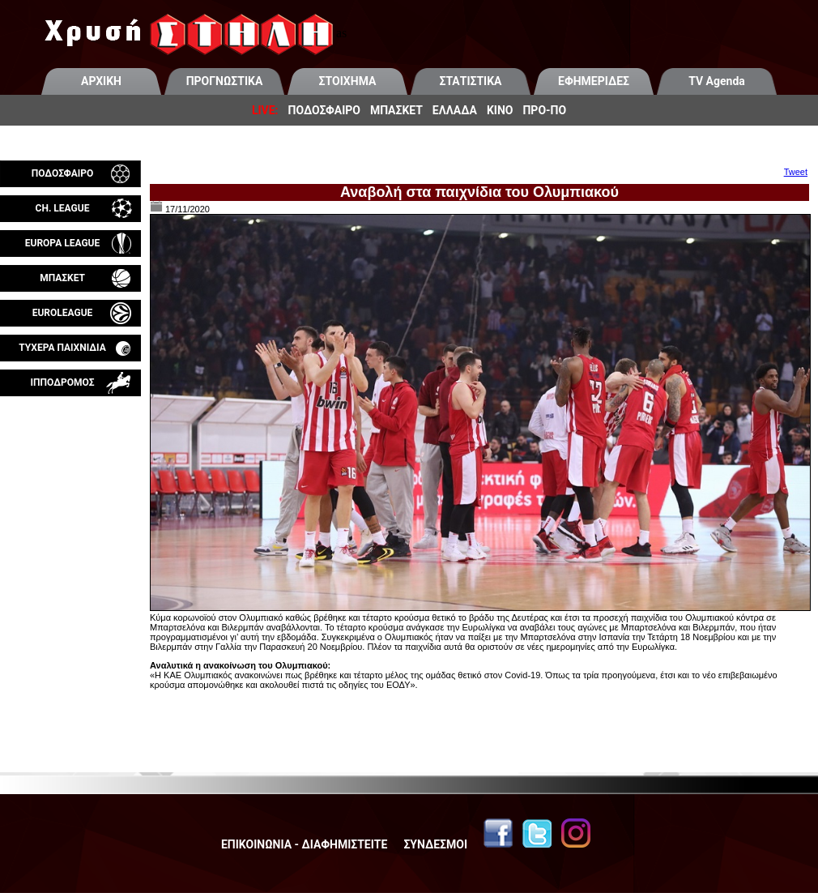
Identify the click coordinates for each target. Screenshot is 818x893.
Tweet (795, 172)
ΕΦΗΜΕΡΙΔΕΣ (593, 81)
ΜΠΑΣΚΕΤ (396, 110)
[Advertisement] (70, 586)
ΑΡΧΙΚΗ (101, 81)
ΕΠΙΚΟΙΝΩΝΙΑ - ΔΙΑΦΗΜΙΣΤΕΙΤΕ (304, 844)
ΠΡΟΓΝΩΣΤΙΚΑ (224, 81)
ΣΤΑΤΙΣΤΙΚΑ (470, 81)
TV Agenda (716, 81)
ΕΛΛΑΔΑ (454, 110)
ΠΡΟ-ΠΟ (544, 110)
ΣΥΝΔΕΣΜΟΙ (435, 844)
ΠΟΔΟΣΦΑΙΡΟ (324, 110)
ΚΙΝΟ (500, 110)
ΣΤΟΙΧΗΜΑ (348, 81)
